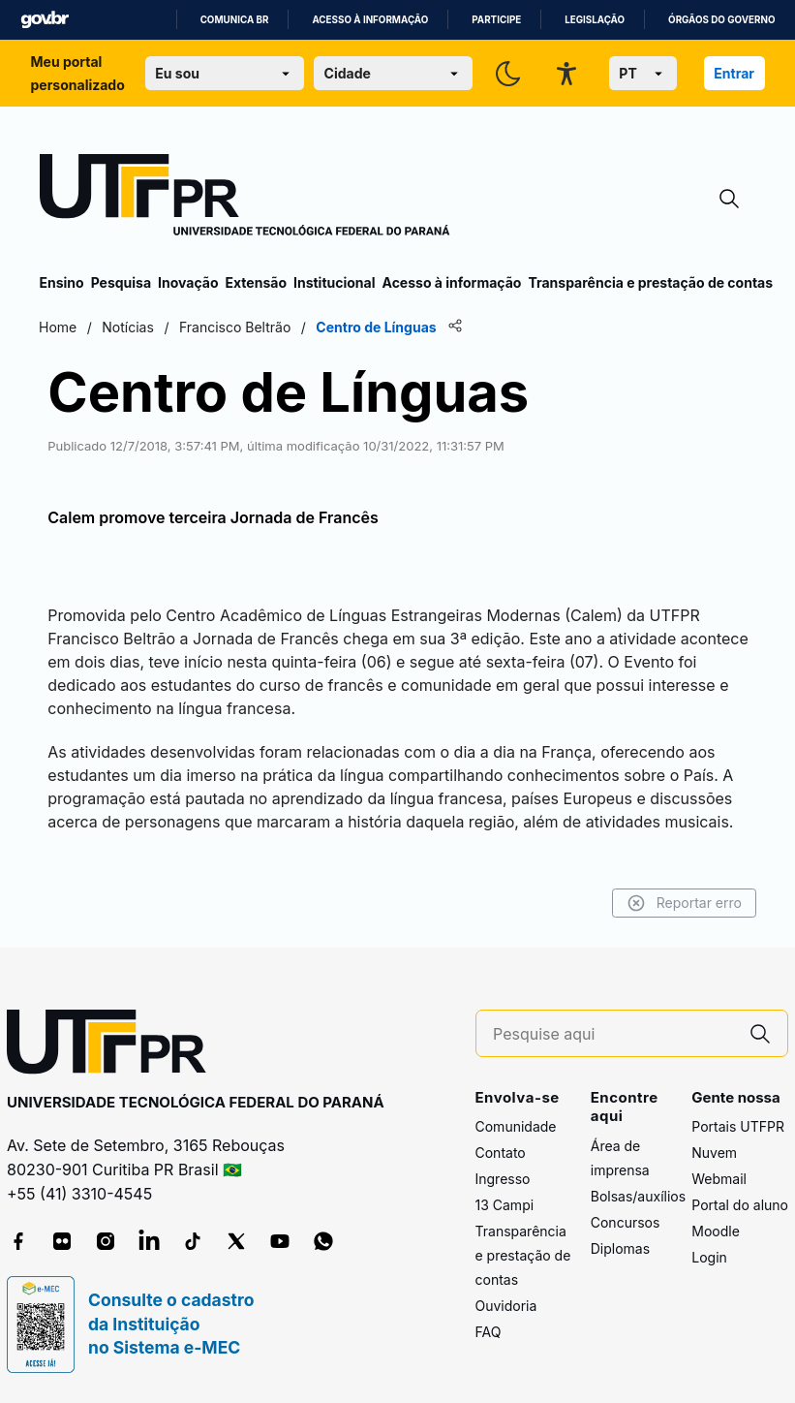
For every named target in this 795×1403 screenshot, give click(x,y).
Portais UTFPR (737, 1126)
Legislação (595, 20)
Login (709, 1257)
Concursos (625, 1222)
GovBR (44, 20)
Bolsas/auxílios (638, 1196)
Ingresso (503, 1178)
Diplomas (620, 1248)
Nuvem (714, 1152)
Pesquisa (121, 282)
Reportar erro (684, 903)
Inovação (188, 282)
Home (58, 327)
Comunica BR (234, 20)
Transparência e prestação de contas (650, 282)
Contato (500, 1152)
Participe (496, 20)
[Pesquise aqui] (613, 1034)
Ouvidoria (506, 1305)
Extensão (256, 282)
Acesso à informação (370, 20)
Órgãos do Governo (721, 20)
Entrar (734, 73)
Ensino (62, 282)
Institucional (334, 282)
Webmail (719, 1178)
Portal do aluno (739, 1205)
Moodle (715, 1231)
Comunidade (516, 1126)
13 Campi (505, 1205)
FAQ (488, 1332)
